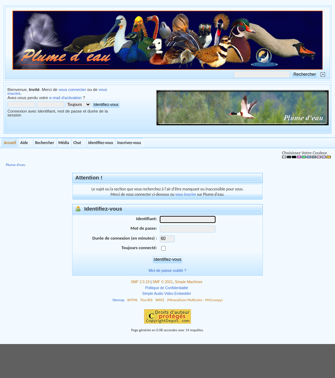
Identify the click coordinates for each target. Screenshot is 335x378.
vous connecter (72, 89)
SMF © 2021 (163, 282)
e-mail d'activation (65, 98)
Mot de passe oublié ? (167, 270)
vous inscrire (185, 194)
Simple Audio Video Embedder (166, 294)
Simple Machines (188, 282)
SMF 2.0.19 (140, 282)
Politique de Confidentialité (166, 288)
